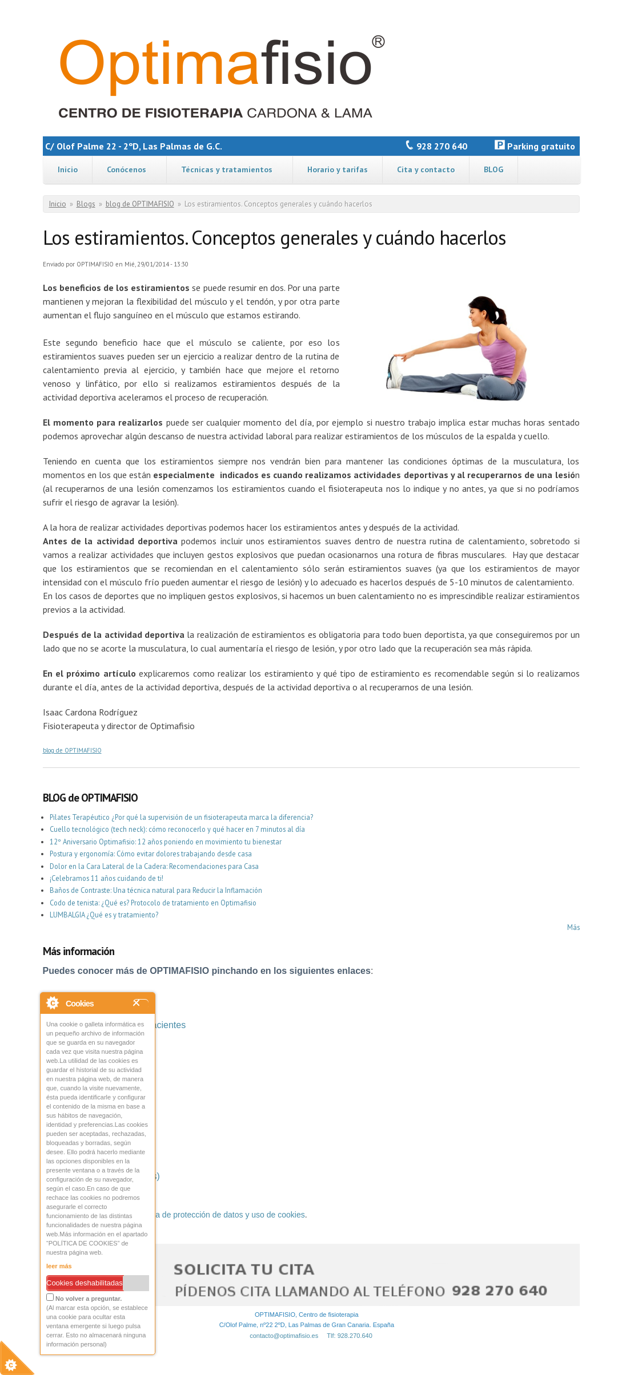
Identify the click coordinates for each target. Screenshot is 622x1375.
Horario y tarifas (337, 169)
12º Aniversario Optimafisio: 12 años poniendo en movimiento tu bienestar (166, 841)
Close (141, 1004)
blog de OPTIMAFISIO (140, 204)
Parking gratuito (537, 146)
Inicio (68, 169)
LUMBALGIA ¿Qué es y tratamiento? (104, 914)
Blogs (86, 204)
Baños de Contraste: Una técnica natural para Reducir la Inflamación (156, 890)
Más (573, 927)
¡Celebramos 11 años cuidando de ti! (106, 878)
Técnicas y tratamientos (226, 169)
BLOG (493, 169)
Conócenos (126, 169)
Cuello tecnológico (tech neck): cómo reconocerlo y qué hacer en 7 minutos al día (177, 829)
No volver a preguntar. (84, 1297)
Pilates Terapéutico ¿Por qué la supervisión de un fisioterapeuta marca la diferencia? (181, 817)
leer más (59, 1266)
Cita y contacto (426, 169)
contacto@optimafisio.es (284, 1335)
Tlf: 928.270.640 (349, 1335)
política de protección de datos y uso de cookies (220, 1214)
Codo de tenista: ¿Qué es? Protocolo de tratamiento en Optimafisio (153, 902)
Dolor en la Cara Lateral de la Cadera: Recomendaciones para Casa (154, 866)
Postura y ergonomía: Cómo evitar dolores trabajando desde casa (151, 853)
